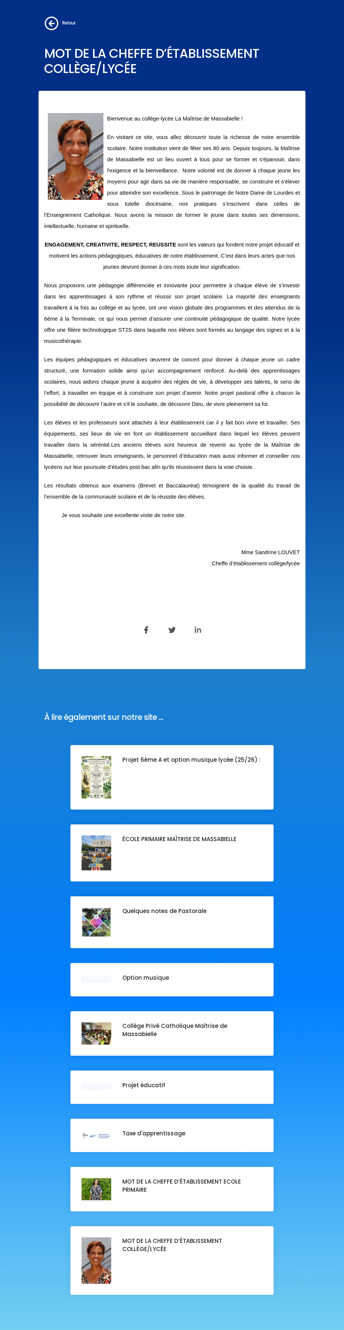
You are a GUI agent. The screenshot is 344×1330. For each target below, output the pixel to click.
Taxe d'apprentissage (153, 1133)
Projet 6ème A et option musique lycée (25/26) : (192, 760)
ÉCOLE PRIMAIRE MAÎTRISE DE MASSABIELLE (179, 839)
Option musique (145, 978)
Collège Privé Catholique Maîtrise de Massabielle (174, 1030)
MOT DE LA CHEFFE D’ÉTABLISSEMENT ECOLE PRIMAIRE (181, 1186)
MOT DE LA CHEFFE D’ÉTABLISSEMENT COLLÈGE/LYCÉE (172, 1245)
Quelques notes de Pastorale (164, 911)
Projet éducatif (143, 1085)
